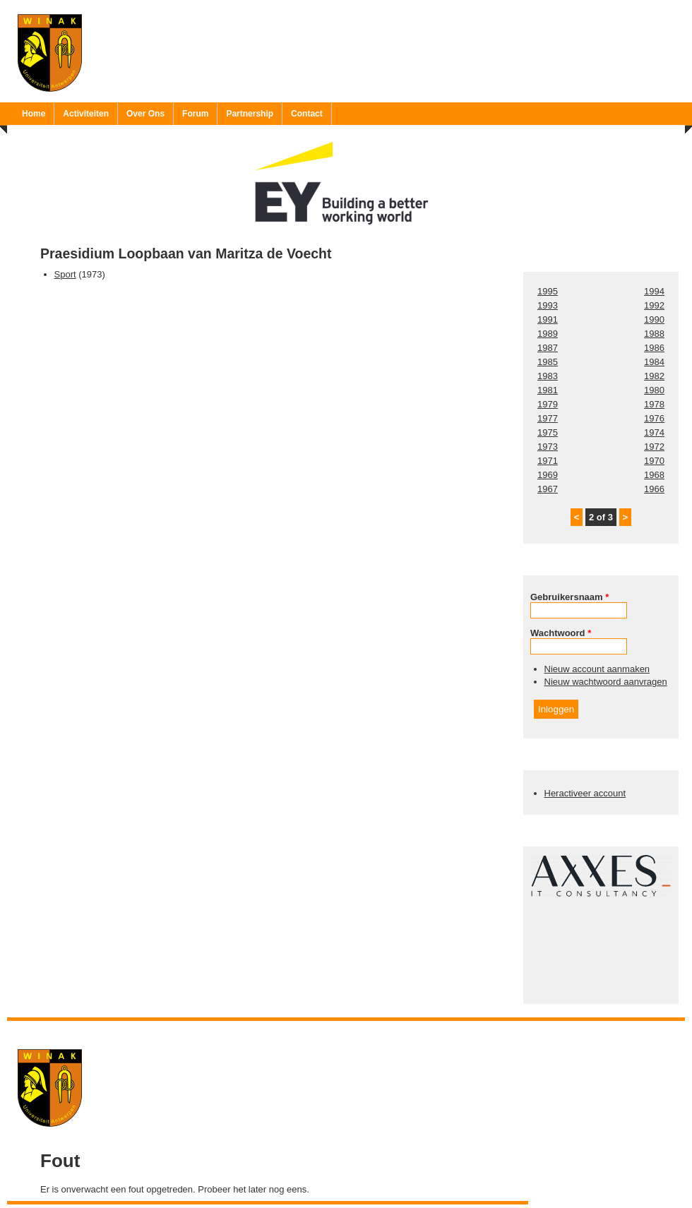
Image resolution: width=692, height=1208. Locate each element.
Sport (65, 274)
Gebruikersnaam (569, 597)
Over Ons (145, 114)
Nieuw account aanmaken (597, 669)
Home (33, 114)
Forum (195, 114)
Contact (307, 114)
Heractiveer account (585, 793)
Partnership (249, 114)
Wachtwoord (560, 633)
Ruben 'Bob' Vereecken (360, 1029)
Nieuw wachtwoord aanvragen (605, 681)
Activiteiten (86, 114)
